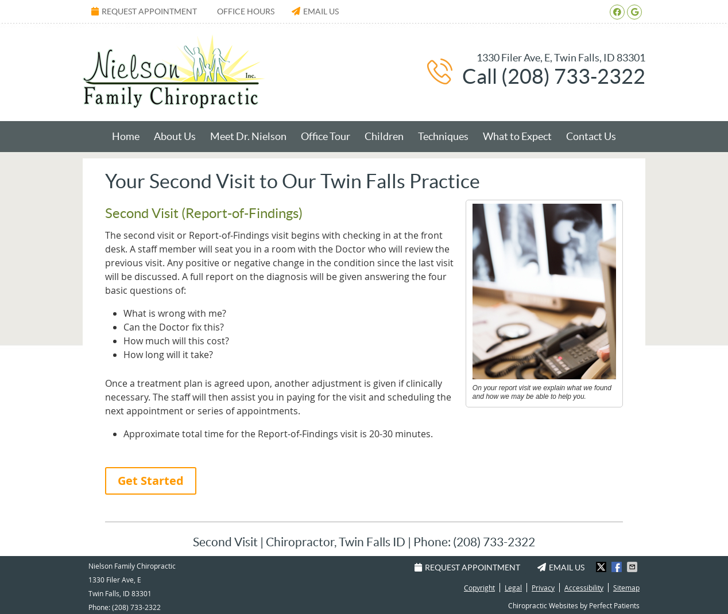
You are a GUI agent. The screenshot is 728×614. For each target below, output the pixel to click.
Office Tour (325, 136)
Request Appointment (144, 11)
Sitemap (626, 587)
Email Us (315, 11)
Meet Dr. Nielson (248, 136)
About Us (175, 136)
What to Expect (517, 136)
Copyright (479, 587)
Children (384, 136)
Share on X (602, 567)
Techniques (443, 136)
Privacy (543, 587)
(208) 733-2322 (136, 607)
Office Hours (245, 11)
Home (126, 136)
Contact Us (591, 136)
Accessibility (583, 587)
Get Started (151, 480)
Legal (513, 587)
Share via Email (633, 567)
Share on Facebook (617, 567)
